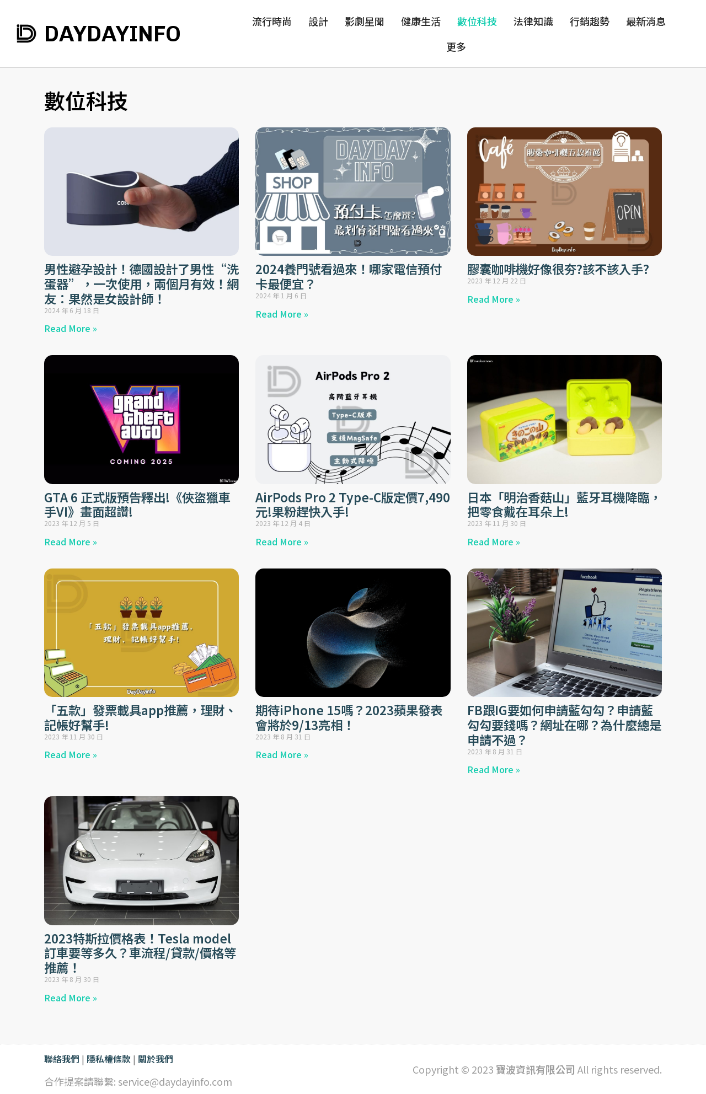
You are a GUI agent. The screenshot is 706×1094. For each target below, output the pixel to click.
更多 (459, 46)
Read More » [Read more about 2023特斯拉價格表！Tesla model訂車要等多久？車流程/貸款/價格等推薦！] (70, 997)
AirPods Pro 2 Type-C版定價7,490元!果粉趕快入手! (352, 504)
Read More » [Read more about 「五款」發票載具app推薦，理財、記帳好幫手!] (70, 754)
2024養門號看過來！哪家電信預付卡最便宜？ (348, 276)
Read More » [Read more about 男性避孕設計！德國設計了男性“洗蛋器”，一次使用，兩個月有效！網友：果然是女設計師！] (70, 328)
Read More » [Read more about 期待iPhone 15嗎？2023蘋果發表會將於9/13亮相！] (281, 754)
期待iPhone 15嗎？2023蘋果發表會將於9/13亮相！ (348, 717)
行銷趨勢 (589, 21)
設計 (318, 21)
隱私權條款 (109, 1058)
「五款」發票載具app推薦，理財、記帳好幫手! (140, 717)
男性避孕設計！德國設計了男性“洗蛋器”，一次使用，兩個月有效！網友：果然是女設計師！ (141, 283)
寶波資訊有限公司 (535, 1069)
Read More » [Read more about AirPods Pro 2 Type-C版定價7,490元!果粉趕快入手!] (281, 541)
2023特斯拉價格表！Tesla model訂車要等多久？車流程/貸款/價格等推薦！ (140, 953)
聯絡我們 (61, 1058)
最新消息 (646, 21)
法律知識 (533, 21)
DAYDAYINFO (112, 33)
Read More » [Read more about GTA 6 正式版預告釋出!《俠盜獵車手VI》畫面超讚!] (70, 541)
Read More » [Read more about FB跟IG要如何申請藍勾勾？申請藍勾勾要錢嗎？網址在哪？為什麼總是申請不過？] (493, 769)
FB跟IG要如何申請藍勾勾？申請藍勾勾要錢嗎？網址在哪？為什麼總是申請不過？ (564, 724)
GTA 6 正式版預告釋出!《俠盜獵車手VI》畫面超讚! (137, 504)
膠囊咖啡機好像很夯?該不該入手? (558, 268)
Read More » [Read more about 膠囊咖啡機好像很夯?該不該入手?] (493, 298)
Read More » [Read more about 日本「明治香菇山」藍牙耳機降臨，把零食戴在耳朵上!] (493, 541)
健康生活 (421, 21)
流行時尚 (272, 21)
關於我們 (155, 1058)
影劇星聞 (364, 21)
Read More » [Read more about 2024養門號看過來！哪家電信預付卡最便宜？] (281, 313)
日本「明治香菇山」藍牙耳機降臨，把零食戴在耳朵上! (564, 504)
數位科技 (477, 21)
